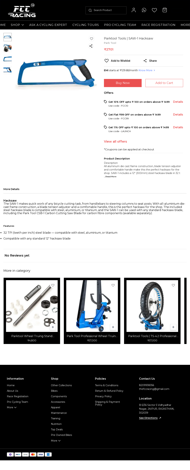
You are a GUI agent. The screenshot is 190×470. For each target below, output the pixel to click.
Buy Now (123, 83)
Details (178, 101)
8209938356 (146, 385)
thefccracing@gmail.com (154, 389)
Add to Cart (164, 83)
